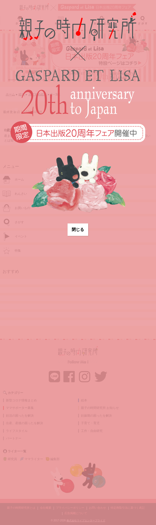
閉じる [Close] (78, 229)
